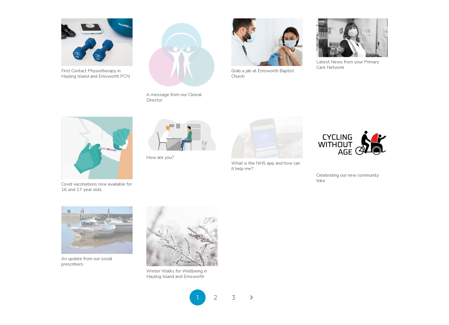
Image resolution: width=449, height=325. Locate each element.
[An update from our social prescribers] (97, 230)
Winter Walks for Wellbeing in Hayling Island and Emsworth (176, 274)
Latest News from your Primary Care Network (347, 65)
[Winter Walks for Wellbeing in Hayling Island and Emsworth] (182, 236)
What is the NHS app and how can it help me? (265, 166)
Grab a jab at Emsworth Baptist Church (262, 73)
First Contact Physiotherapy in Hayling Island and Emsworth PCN (95, 73)
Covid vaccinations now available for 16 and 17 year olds (96, 187)
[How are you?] (182, 135)
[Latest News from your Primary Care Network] (352, 37)
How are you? (160, 157)
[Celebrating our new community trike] (352, 143)
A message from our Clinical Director (174, 97)
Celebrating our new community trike (347, 178)
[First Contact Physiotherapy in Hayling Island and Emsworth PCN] (97, 42)
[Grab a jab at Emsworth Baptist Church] (267, 42)
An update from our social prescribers (86, 261)
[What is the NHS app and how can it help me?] (267, 137)
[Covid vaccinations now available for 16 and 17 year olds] (97, 148)
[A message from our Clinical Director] (182, 54)
